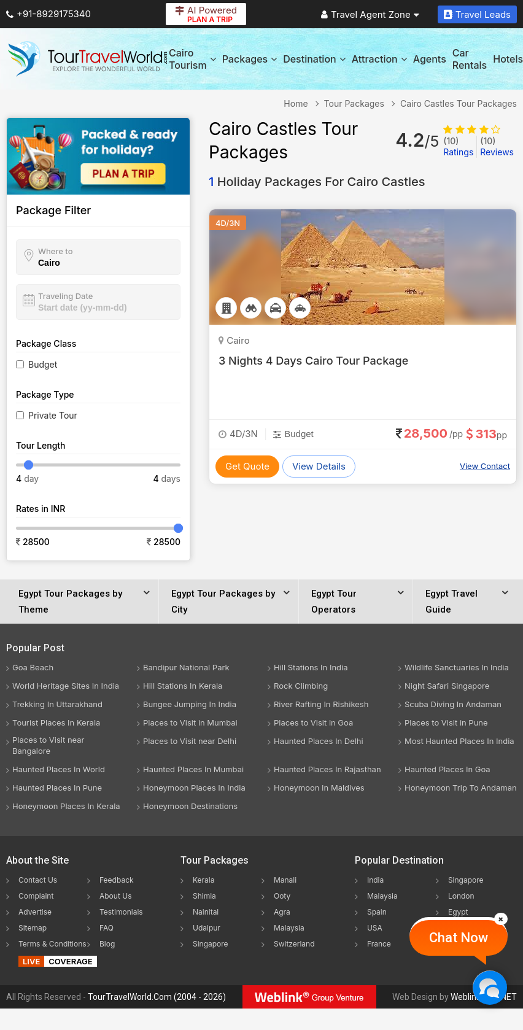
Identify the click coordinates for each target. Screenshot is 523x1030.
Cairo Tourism (192, 59)
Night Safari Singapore (447, 686)
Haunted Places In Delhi (318, 741)
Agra (282, 911)
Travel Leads (477, 14)
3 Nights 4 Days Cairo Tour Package (313, 360)
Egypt (458, 911)
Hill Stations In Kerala (182, 686)
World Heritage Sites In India (65, 686)
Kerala (203, 880)
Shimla (204, 895)
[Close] (501, 919)
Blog (107, 943)
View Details (319, 466)
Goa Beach (32, 667)
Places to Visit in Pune (446, 722)
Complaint (35, 895)
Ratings (458, 146)
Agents (429, 59)
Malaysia (289, 927)
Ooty (282, 895)
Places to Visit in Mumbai (190, 722)
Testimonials (121, 911)
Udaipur (206, 927)
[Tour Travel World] (87, 59)
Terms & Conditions (52, 943)
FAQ (106, 927)
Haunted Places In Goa (447, 769)
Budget (42, 364)
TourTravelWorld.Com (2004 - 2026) (157, 997)
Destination (314, 59)
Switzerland (294, 943)
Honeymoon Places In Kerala (66, 806)
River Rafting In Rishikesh (321, 704)
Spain (377, 911)
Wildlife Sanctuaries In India (457, 667)
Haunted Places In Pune (57, 787)
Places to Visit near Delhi (189, 741)
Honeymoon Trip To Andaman (461, 787)
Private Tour (52, 415)
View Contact (485, 466)
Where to (55, 251)
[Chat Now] (489, 987)
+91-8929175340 (48, 14)
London (461, 895)
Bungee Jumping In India (189, 704)
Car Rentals (469, 59)
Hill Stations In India (311, 667)
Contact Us (37, 880)
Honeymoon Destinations (190, 806)
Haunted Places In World (58, 769)
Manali (285, 880)
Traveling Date (65, 296)
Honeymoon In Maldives (319, 787)
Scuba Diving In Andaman (453, 704)
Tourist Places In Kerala (56, 722)
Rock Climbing (301, 686)
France (379, 943)
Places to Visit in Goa (313, 722)
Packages (249, 59)
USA (374, 927)
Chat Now (458, 937)
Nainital (206, 911)
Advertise (35, 911)
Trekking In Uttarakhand (57, 704)
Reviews (497, 146)
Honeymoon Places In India (194, 787)
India (375, 880)
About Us (115, 895)
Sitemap (32, 927)
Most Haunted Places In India (459, 741)
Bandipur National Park (186, 667)
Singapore (210, 943)
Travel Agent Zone (370, 14)
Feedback (116, 880)
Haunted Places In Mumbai (193, 769)
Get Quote (247, 466)
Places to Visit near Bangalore (48, 745)
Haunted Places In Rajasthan (327, 769)
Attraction (379, 59)
